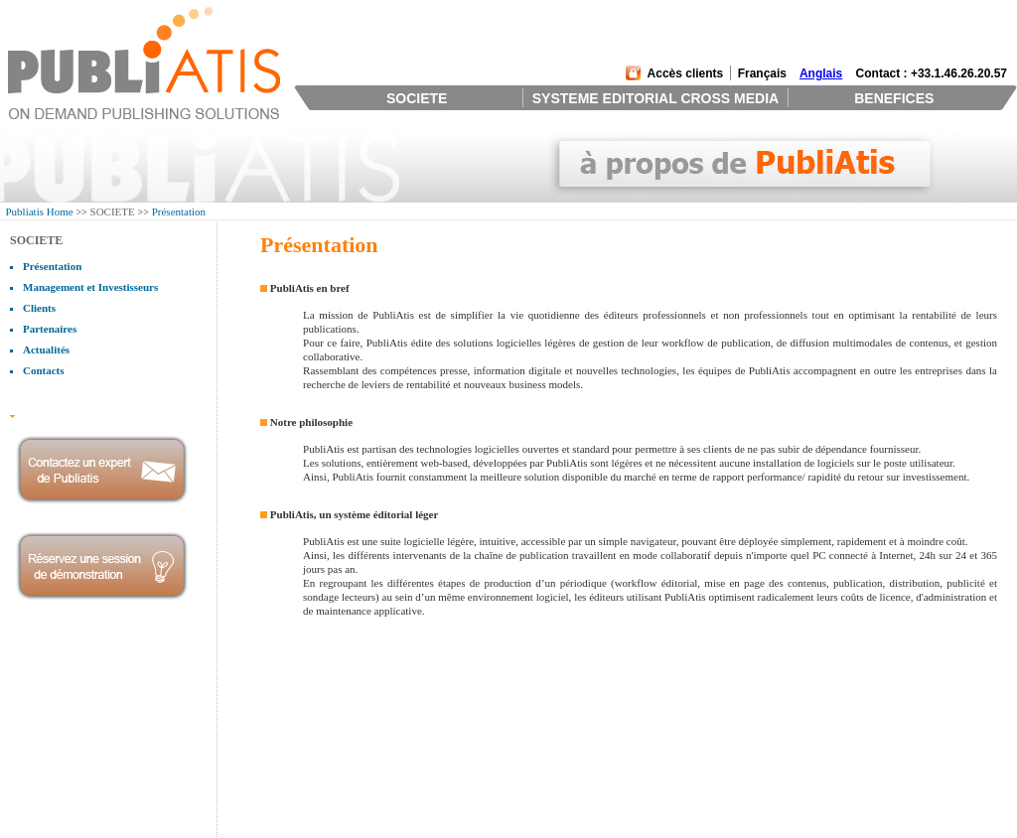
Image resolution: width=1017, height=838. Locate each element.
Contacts (44, 370)
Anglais (820, 73)
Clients (39, 308)
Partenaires (49, 329)
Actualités (46, 349)
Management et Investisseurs (90, 287)
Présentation (179, 211)
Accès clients (686, 73)
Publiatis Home (39, 211)
